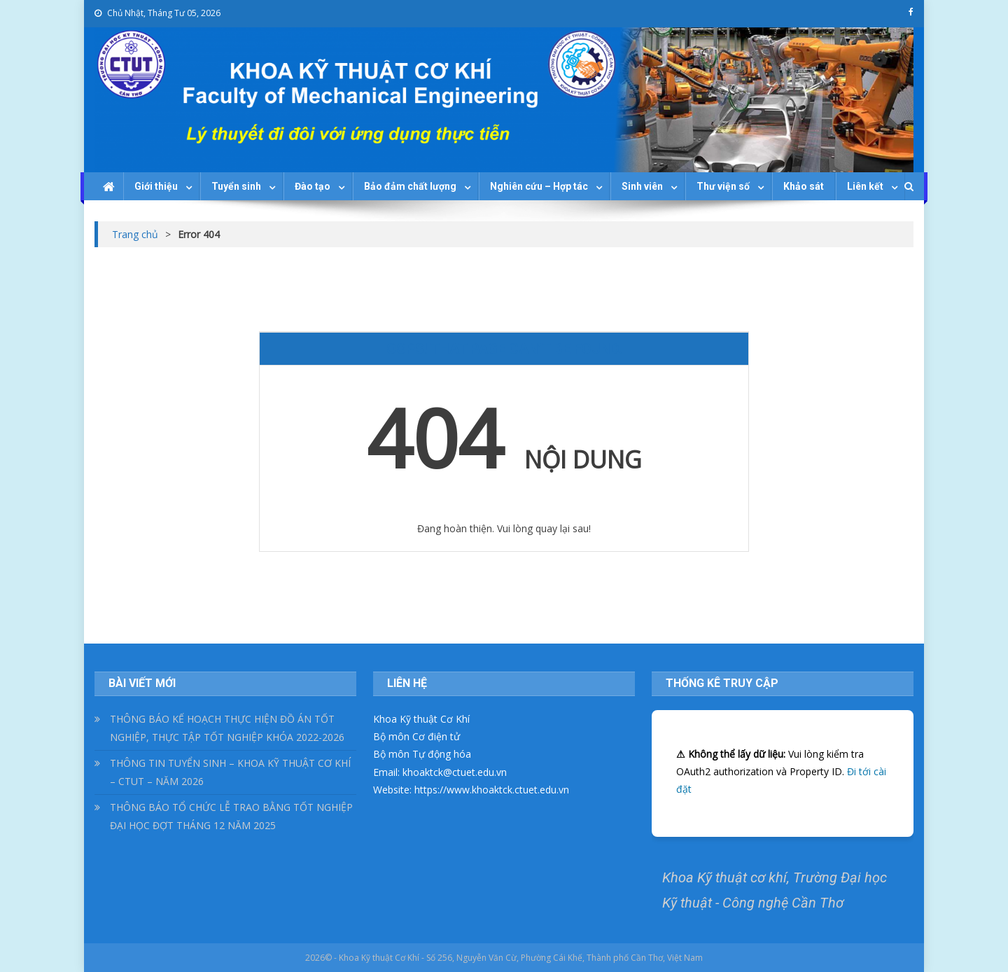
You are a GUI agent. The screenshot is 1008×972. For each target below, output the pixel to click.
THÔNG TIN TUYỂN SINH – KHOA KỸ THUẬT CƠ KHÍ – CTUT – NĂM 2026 (230, 772)
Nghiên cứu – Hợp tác (539, 186)
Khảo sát (803, 186)
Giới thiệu (156, 186)
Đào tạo (312, 186)
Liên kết (865, 186)
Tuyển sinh (236, 186)
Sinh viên (642, 186)
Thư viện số (723, 186)
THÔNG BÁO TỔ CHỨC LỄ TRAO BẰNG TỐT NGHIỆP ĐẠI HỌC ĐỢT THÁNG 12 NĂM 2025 (231, 816)
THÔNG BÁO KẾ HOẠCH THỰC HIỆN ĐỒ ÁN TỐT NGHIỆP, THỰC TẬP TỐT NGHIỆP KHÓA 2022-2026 (227, 728)
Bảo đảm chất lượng (410, 186)
